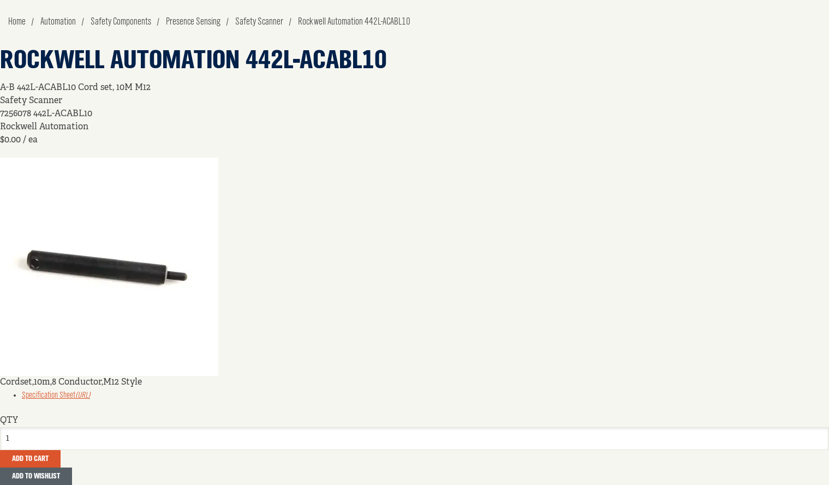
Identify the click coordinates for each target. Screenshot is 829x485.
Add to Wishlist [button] (36, 476)
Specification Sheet (56, 395)
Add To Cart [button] (30, 459)
